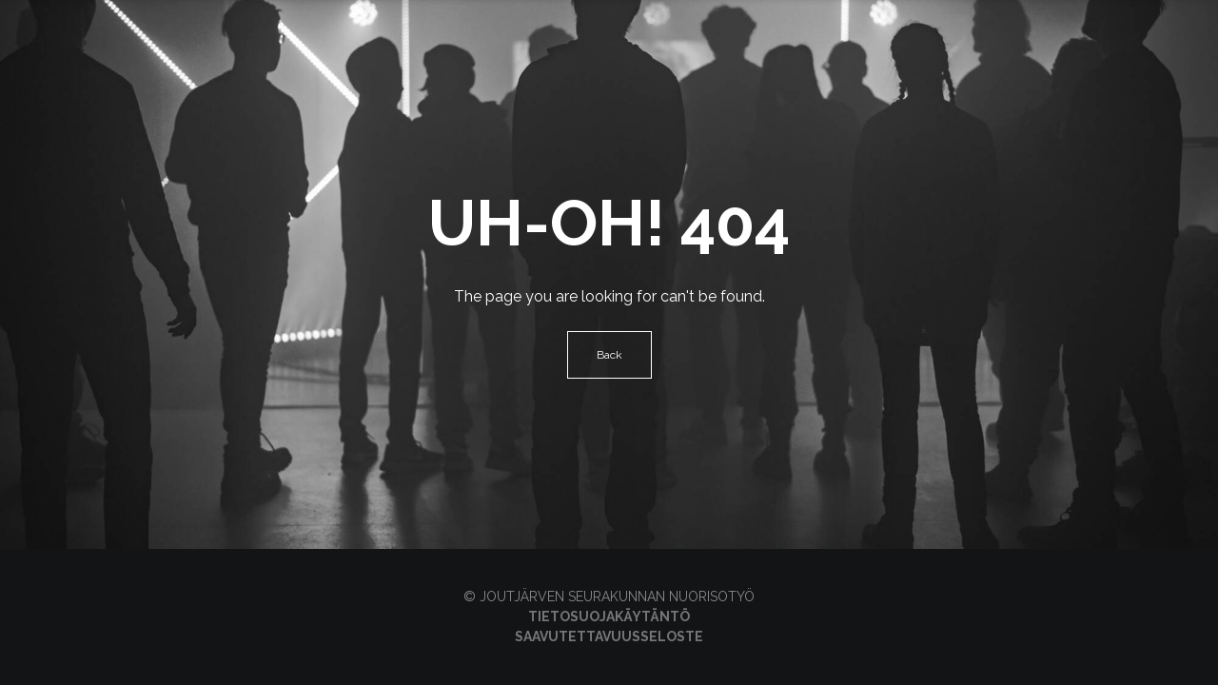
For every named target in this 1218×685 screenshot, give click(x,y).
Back (609, 355)
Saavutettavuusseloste (609, 636)
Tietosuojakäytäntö (609, 616)
